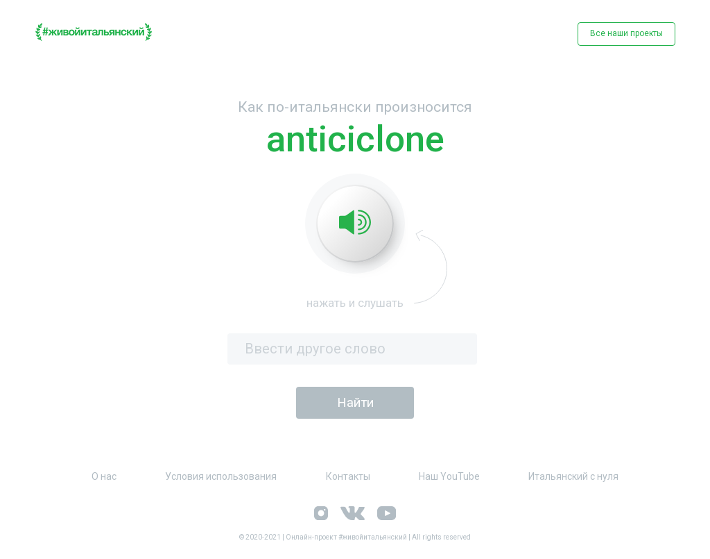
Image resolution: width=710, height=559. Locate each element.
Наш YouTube (449, 476)
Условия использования (221, 476)
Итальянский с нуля (573, 476)
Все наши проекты (626, 33)
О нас (104, 476)
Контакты (348, 476)
